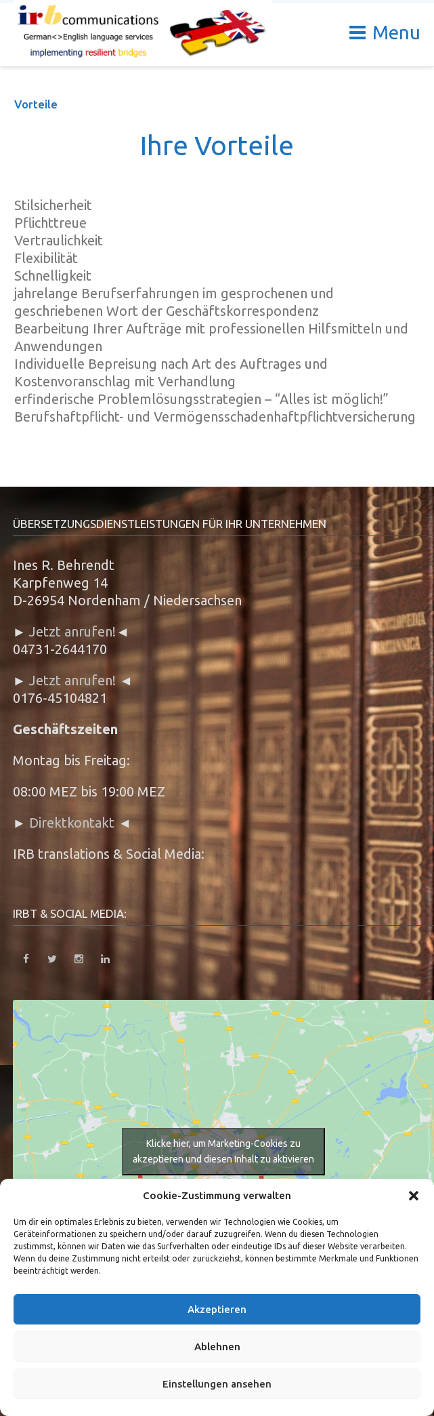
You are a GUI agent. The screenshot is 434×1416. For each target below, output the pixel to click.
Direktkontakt (71, 822)
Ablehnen (217, 1346)
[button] (413, 1195)
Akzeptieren (217, 1309)
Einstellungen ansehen (217, 1384)
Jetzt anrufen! (72, 631)
